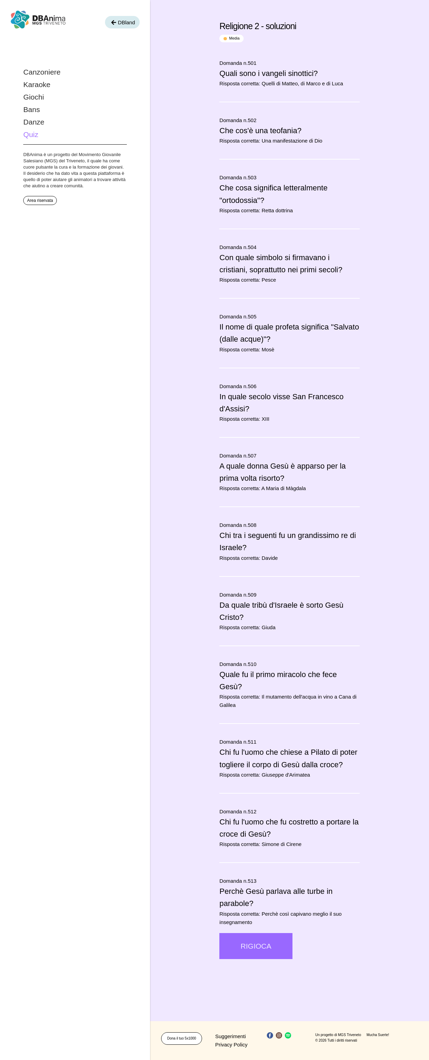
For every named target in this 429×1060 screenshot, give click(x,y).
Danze (33, 122)
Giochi (33, 97)
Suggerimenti (230, 1036)
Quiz (30, 134)
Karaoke (36, 84)
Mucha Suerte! (378, 1035)
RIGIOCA (255, 946)
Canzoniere (41, 72)
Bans (31, 109)
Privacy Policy (231, 1045)
